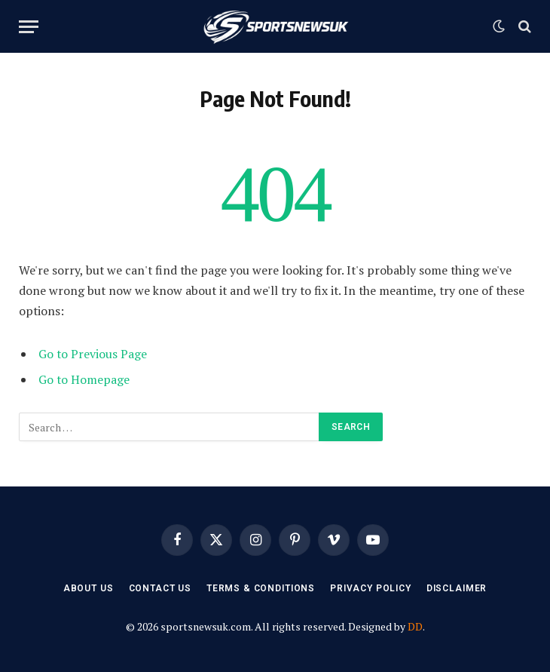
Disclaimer (456, 588)
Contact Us (160, 588)
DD (415, 626)
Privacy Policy (370, 588)
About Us (88, 588)
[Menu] (28, 27)
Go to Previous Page (92, 353)
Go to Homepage (84, 379)
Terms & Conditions (260, 588)
